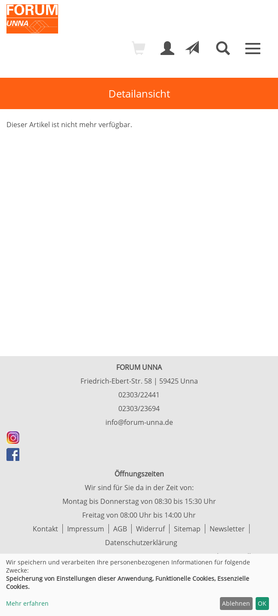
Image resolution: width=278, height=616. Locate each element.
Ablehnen (236, 603)
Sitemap (187, 529)
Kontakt (45, 529)
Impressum (85, 529)
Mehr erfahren (27, 603)
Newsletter (227, 529)
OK (262, 603)
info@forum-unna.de (139, 422)
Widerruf (150, 529)
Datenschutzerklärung (141, 542)
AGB (120, 529)
